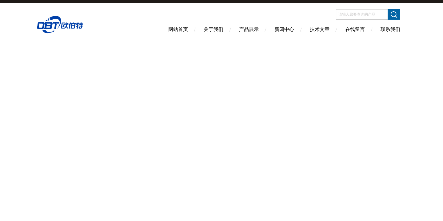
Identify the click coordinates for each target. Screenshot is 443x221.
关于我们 (213, 29)
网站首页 (178, 29)
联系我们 (390, 29)
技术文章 (319, 29)
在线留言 (355, 29)
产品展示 (249, 29)
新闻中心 (284, 29)
